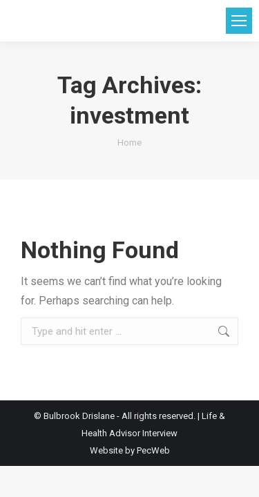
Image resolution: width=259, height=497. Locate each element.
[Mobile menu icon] (239, 21)
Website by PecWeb (130, 450)
